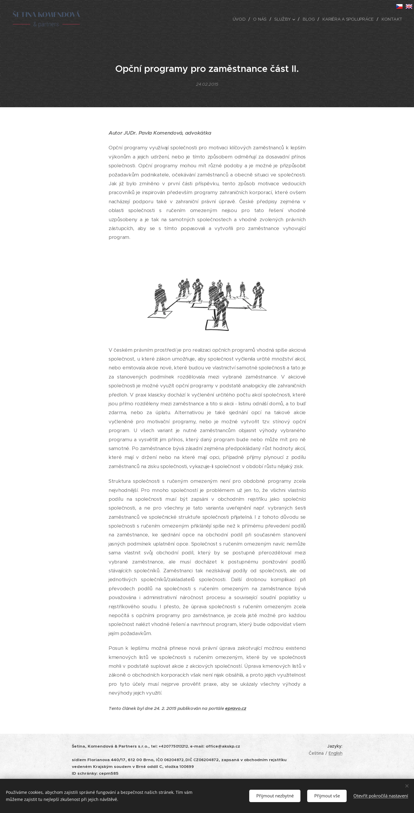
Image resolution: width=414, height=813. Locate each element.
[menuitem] (241, 19)
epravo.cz (235, 708)
